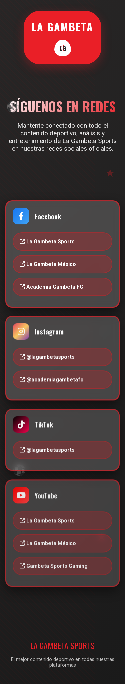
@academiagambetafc (51, 380)
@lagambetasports (47, 357)
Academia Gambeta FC (51, 287)
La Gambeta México (48, 264)
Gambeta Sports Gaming (54, 567)
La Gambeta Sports (47, 242)
